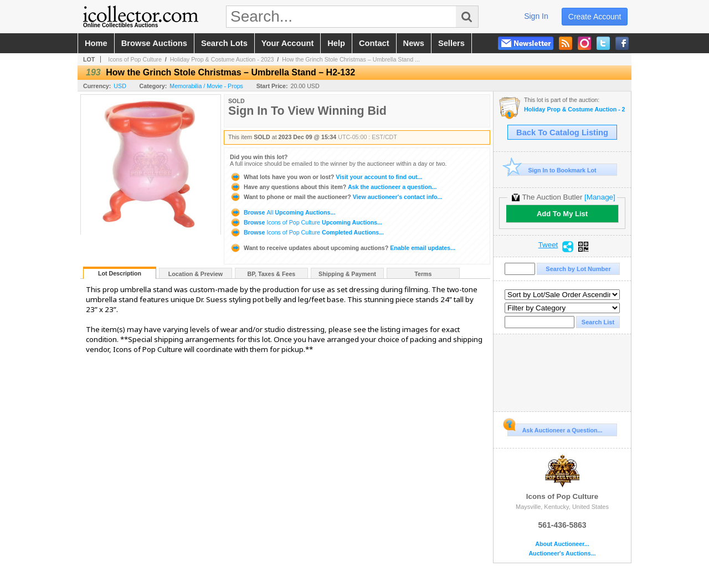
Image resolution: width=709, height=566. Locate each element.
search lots (224, 43)
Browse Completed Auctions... (307, 232)
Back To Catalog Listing (562, 132)
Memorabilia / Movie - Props (206, 86)
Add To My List (562, 214)
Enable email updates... (342, 247)
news (413, 43)
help (336, 43)
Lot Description (119, 273)
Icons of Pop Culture (135, 59)
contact (374, 43)
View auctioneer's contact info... (336, 196)
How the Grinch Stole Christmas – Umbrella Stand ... (351, 59)
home (96, 43)
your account (287, 43)
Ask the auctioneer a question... (333, 186)
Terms (422, 274)
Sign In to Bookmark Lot (552, 170)
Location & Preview (195, 274)
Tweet (548, 245)
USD (120, 86)
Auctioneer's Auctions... (561, 553)
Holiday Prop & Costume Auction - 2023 (222, 59)
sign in (536, 16)
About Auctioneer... (562, 544)
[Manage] (599, 197)
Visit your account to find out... (326, 177)
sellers (451, 43)
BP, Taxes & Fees (272, 274)
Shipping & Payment (347, 274)
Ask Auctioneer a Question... (554, 429)
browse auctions (154, 43)
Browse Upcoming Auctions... (282, 212)
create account (594, 16)
